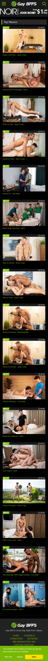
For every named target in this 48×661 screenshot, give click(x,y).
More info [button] (8, 657)
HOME (16, 636)
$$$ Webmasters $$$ (24, 642)
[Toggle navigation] (4, 4)
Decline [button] (20, 657)
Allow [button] (34, 657)
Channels (29, 636)
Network (32, 639)
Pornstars (16, 639)
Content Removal (24, 645)
